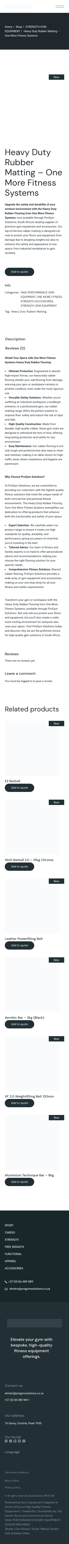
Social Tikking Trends (45, 1529)
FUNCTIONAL (13, 1254)
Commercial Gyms (40, 1516)
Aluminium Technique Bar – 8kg (29, 1175)
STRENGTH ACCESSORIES (37, 301)
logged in (26, 681)
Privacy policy (12, 1487)
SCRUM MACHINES (17, 1524)
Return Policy (12, 1480)
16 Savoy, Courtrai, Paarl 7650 (23, 1423)
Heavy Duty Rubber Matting (28, 311)
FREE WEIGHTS (14, 1247)
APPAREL (10, 1261)
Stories (9, 1529)
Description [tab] (15, 339)
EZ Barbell (12, 781)
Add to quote (19, 272)
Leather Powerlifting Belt (24, 939)
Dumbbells (45, 1511)
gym (26, 635)
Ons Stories (22, 1529)
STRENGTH (12, 1240)
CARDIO (10, 1232)
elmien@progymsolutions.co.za (24, 1393)
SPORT (9, 1225)
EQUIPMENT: (52, 1520)
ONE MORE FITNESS (49, 297)
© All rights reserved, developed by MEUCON (29, 1495)
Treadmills (29, 1511)
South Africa (13, 1507)
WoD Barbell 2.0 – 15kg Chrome (29, 860)
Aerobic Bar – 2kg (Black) (24, 1017)
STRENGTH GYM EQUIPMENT (39, 306)
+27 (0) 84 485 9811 (17, 1400)
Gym (24, 1502)
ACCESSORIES (14, 1268)
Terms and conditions (17, 1472)
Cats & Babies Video (17, 1533)
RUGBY (39, 1520)
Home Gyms (13, 1516)
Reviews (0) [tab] (15, 348)
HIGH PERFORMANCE (19, 1520)
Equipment (35, 1502)
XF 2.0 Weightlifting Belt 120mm (29, 1096)
